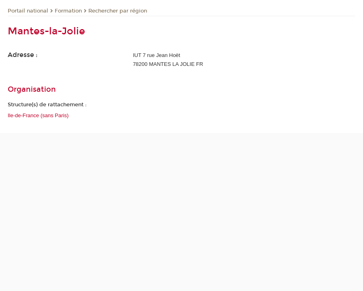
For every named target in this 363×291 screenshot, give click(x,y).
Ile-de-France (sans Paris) (38, 115)
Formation (68, 11)
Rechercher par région (117, 11)
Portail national (28, 11)
